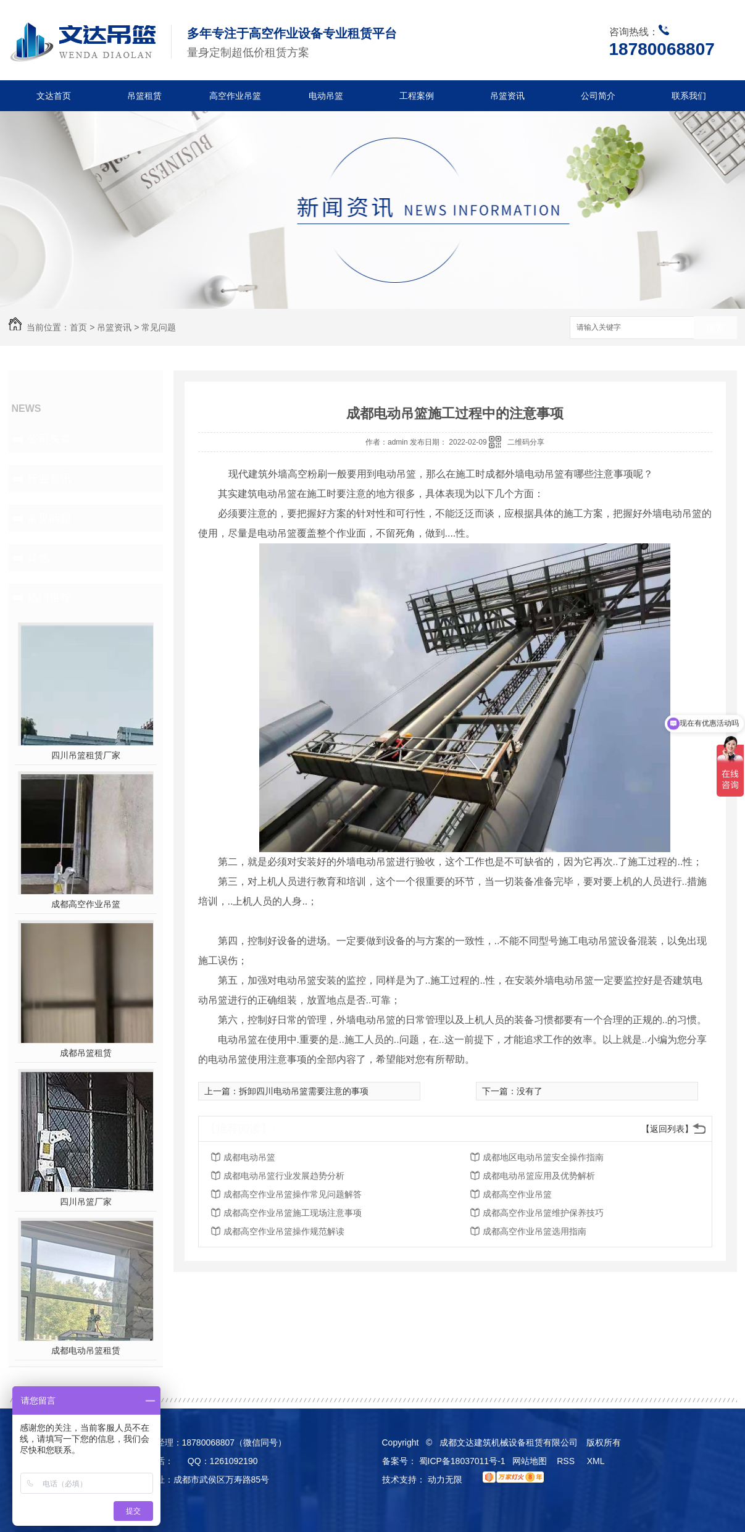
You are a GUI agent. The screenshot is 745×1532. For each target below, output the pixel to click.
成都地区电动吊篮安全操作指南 (543, 1157)
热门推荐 (49, 597)
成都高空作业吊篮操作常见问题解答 (292, 1194)
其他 (38, 557)
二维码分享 (525, 442)
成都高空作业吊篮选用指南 (534, 1231)
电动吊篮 (326, 96)
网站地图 (529, 1461)
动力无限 (445, 1479)
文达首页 (53, 96)
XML (597, 1461)
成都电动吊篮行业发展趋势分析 (283, 1176)
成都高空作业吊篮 (85, 904)
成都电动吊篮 (249, 1157)
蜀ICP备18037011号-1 (462, 1461)
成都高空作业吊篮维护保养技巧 (543, 1213)
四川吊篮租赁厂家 (85, 755)
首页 (78, 327)
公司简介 (598, 96)
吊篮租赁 (144, 96)
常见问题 (158, 327)
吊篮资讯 (507, 96)
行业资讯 (49, 478)
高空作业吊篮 (235, 96)
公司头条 (49, 439)
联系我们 (689, 96)
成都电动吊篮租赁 (85, 1350)
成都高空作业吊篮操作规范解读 (283, 1231)
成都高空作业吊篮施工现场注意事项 (292, 1213)
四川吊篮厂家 (86, 1202)
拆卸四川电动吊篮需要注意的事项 (303, 1091)
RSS (567, 1461)
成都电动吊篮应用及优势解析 (539, 1176)
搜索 (715, 328)
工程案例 (416, 96)
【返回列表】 (667, 1129)
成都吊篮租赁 (86, 1053)
